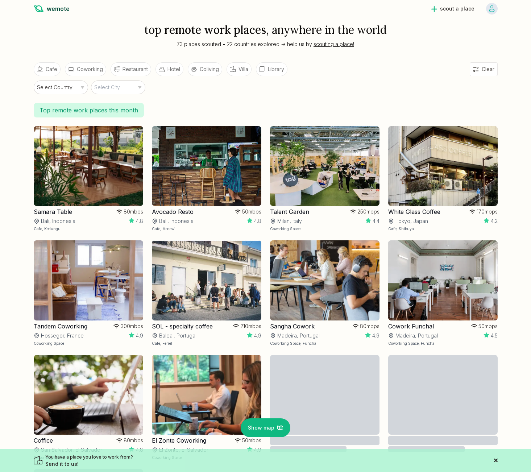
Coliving (205, 69)
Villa (239, 69)
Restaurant (131, 69)
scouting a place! (334, 44)
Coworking (85, 69)
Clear (483, 69)
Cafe (47, 69)
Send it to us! (89, 460)
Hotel (169, 69)
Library (271, 69)
